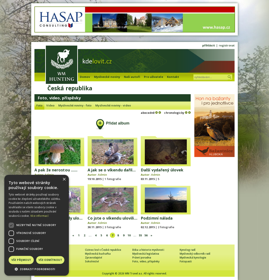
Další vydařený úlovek (162, 169)
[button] (37, 269)
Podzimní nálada (157, 218)
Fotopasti (186, 261)
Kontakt (173, 77)
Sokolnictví (92, 261)
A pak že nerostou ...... (55, 169)
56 (145, 235)
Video (50, 105)
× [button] (64, 179)
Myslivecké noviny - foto (74, 105)
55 (140, 235)
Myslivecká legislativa (145, 253)
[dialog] (36, 225)
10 (129, 235)
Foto (39, 105)
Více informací (39, 216)
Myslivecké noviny (107, 77)
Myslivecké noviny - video (113, 105)
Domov (85, 77)
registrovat (227, 45)
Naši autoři (132, 77)
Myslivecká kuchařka (98, 253)
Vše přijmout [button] (21, 260)
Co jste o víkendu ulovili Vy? (115, 218)
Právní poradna (141, 257)
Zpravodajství (93, 257)
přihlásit (208, 45)
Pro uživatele (153, 77)
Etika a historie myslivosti (148, 250)
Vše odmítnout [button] (50, 260)
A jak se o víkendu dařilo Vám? (117, 169)
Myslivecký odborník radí (195, 253)
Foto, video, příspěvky (145, 261)
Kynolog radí (187, 250)
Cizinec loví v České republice (103, 250)
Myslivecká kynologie (193, 257)
